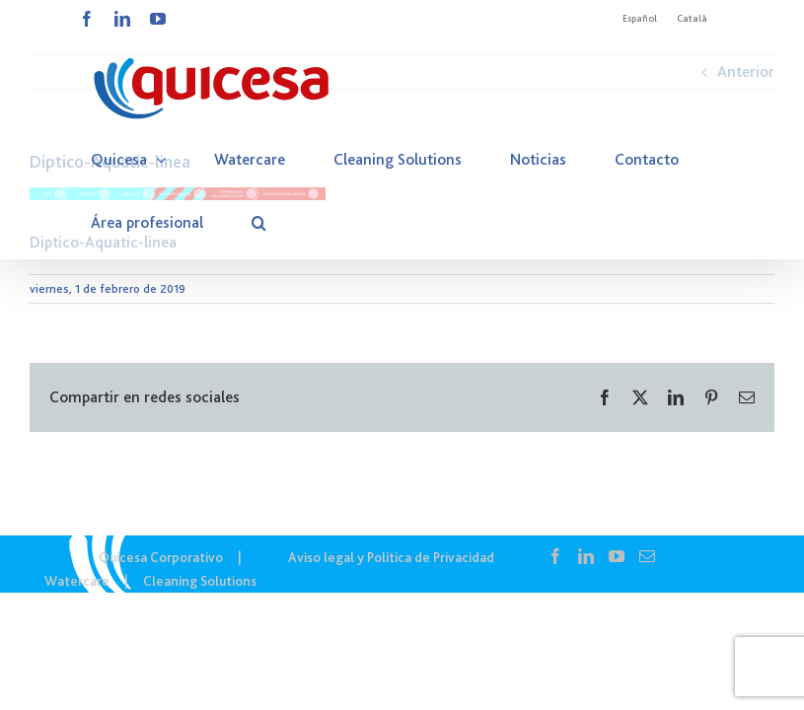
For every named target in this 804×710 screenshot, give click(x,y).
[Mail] (647, 556)
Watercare (77, 581)
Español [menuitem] (639, 18)
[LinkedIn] (586, 556)
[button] (259, 222)
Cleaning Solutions (199, 581)
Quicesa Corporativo (161, 557)
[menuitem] (640, 19)
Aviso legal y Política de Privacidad (391, 557)
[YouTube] (616, 556)
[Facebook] (555, 556)
